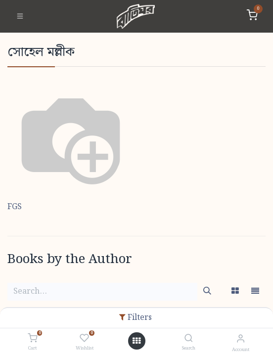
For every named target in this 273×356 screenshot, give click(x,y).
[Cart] (32, 338)
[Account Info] (240, 339)
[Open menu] (136, 341)
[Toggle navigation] (20, 16)
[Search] (188, 339)
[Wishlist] (84, 338)
